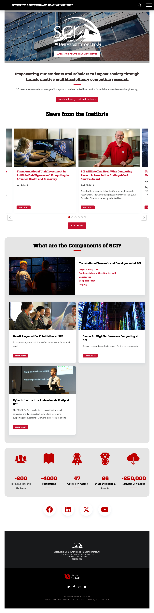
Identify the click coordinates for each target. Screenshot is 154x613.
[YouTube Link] (104, 509)
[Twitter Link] (86, 509)
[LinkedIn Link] (68, 509)
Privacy (90, 600)
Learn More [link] (20, 355)
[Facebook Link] (49, 509)
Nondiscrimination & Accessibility (59, 600)
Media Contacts (102, 600)
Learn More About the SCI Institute (77, 53)
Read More (23, 207)
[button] (11, 36)
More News (77, 225)
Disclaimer (80, 600)
